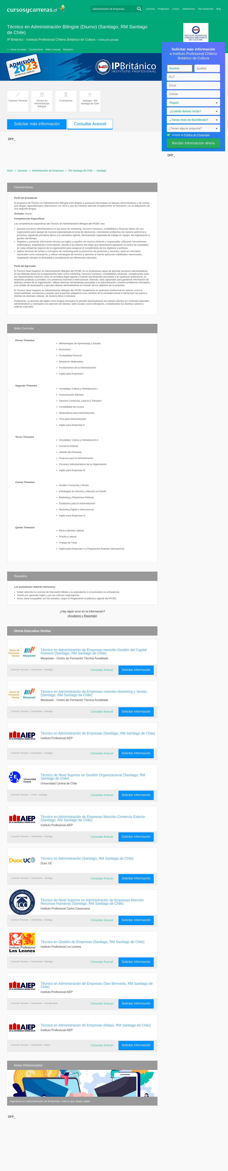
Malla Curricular (53, 49)
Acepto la (190, 135)
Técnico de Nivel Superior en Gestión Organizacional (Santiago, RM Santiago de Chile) (93, 776)
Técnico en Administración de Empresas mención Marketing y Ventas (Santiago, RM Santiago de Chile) (94, 693)
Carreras (150, 9)
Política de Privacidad (196, 134)
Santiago (101, 170)
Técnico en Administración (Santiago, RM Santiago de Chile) (87, 858)
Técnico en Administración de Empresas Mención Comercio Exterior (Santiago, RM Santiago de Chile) (93, 818)
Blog (218, 9)
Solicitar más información (37, 124)
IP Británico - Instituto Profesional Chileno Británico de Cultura (51, 39)
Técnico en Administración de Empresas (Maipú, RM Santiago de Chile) (96, 1025)
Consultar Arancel (90, 124)
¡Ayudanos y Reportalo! (82, 616)
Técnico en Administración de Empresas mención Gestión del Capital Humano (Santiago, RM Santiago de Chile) (94, 651)
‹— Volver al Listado (16, 49)
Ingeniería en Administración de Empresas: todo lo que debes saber (50, 1101)
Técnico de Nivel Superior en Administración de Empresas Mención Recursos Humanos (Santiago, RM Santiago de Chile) (92, 901)
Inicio (10, 170)
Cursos (175, 9)
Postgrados (163, 9)
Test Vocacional (205, 9)
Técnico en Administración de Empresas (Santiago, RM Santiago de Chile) (98, 733)
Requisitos (68, 49)
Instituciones (188, 9)
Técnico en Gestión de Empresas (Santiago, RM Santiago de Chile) (92, 942)
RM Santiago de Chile (80, 170)
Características (36, 49)
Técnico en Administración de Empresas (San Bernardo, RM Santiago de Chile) (97, 985)
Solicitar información (136, 670)
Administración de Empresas (48, 170)
